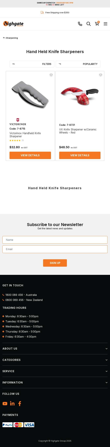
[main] (55, 117)
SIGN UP (55, 263)
